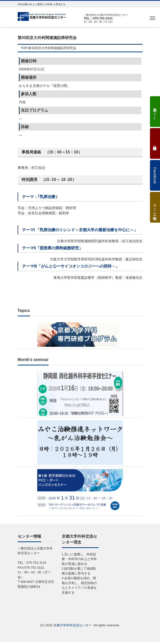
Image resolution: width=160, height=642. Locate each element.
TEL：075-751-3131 (98, 18)
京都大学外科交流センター (72, 625)
